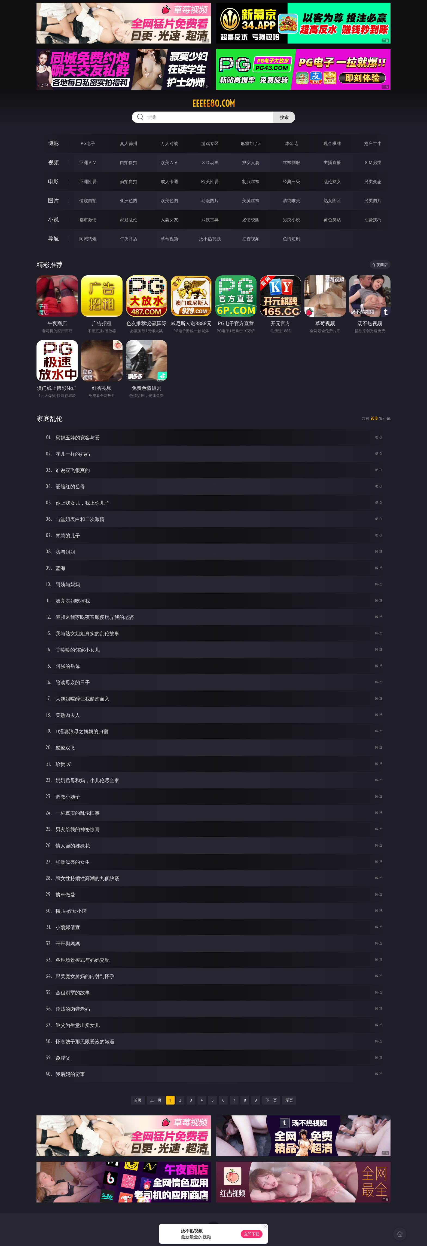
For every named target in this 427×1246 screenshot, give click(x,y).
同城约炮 (88, 239)
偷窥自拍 (88, 200)
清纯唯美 (291, 200)
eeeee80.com (213, 103)
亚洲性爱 (88, 181)
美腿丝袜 (251, 200)
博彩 (53, 143)
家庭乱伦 (128, 220)
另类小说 (291, 220)
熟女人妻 (251, 162)
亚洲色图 (128, 200)
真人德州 (128, 143)
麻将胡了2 (251, 143)
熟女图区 (332, 200)
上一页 (155, 1100)
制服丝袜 (251, 181)
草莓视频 (169, 239)
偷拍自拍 (128, 181)
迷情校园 (251, 220)
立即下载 (251, 1233)
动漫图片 (210, 200)
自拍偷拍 (128, 162)
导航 (53, 238)
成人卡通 (169, 181)
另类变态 (373, 181)
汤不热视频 (210, 239)
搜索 (284, 117)
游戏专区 (210, 143)
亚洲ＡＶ (88, 162)
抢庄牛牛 (373, 143)
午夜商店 (128, 239)
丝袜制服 (291, 162)
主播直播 (332, 162)
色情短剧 (291, 239)
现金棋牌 (332, 143)
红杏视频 (251, 239)
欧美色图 (169, 200)
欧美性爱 (210, 181)
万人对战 (169, 143)
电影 (53, 181)
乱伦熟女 (332, 181)
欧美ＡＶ (169, 162)
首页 (138, 1100)
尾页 (289, 1100)
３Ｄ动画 (210, 162)
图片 (53, 200)
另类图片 (373, 200)
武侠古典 (210, 220)
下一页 (271, 1100)
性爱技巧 (373, 220)
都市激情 (88, 220)
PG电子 (88, 143)
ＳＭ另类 (373, 162)
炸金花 (291, 143)
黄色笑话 (332, 220)
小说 (53, 219)
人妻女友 (169, 220)
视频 (53, 162)
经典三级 (291, 181)
